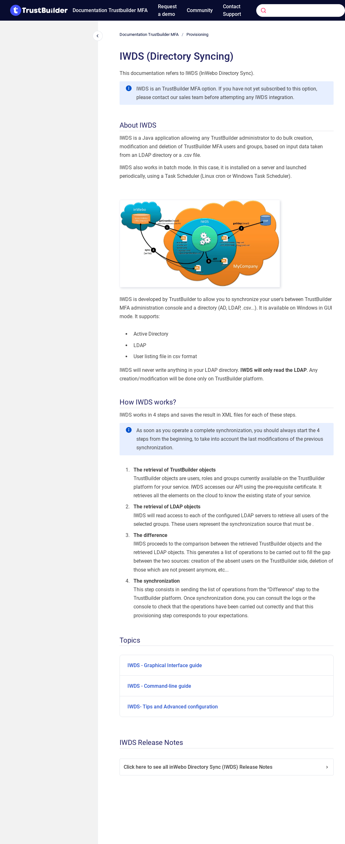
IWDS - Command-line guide (159, 686)
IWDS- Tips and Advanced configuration (172, 707)
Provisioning (197, 34)
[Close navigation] (98, 36)
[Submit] (263, 10)
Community (200, 10)
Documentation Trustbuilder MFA (110, 10)
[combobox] (291, 10)
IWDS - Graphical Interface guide (164, 665)
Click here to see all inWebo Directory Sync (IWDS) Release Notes (226, 767)
